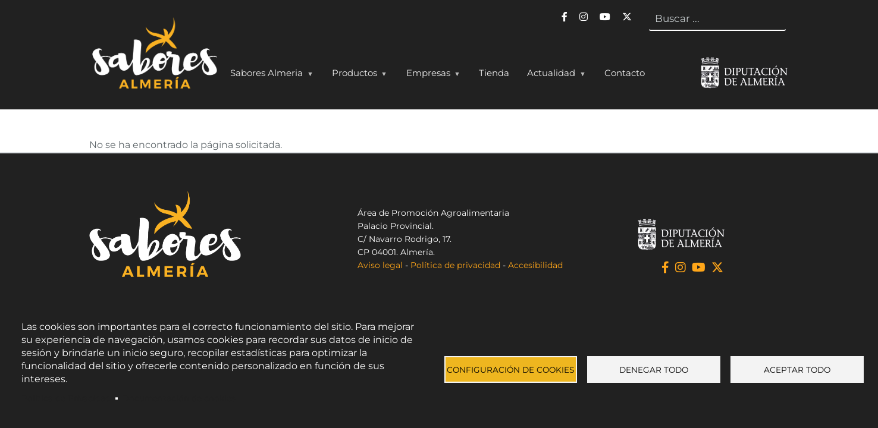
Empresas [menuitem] (430, 75)
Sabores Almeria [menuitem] (268, 75)
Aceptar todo (797, 369)
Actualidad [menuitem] (553, 75)
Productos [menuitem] (357, 75)
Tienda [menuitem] (494, 72)
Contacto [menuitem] (624, 72)
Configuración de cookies (510, 369)
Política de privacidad (455, 265)
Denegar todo (653, 369)
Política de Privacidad (66, 398)
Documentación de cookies (179, 398)
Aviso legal (380, 265)
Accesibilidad (535, 265)
